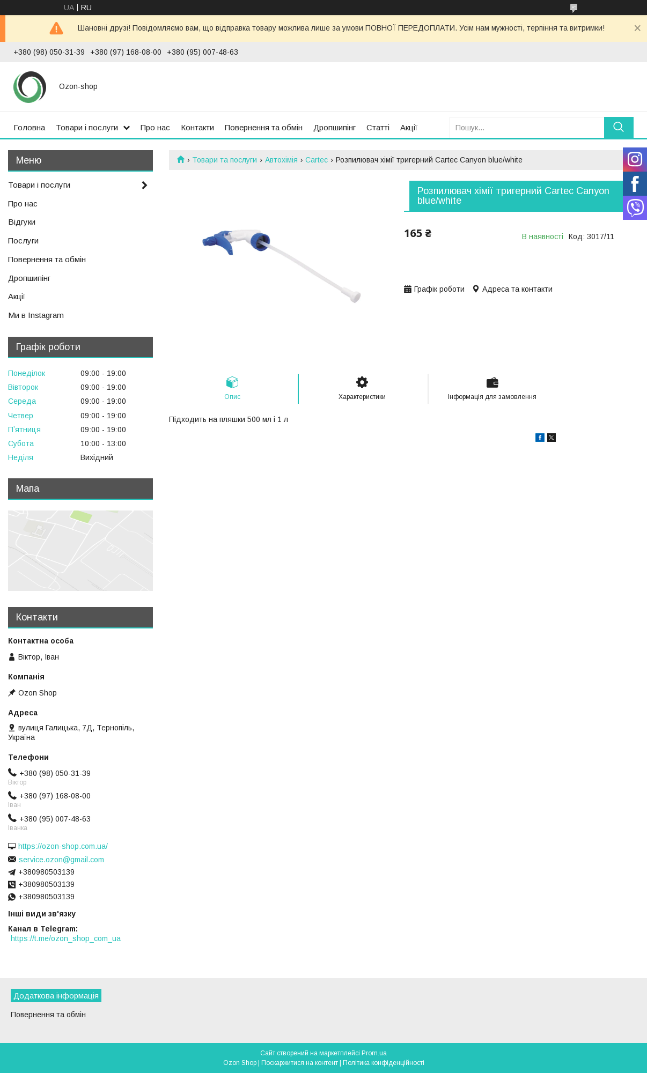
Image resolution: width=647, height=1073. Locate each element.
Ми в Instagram (36, 315)
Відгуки (21, 221)
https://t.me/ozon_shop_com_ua (66, 938)
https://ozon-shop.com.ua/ (63, 846)
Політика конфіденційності (383, 1063)
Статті (377, 127)
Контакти (197, 127)
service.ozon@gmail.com (61, 859)
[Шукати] (619, 127)
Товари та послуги (224, 160)
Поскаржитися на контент (299, 1063)
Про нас (155, 127)
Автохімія (281, 160)
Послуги (23, 240)
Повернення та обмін (264, 127)
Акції (408, 127)
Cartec (316, 160)
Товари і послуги (87, 127)
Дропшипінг (334, 127)
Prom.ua (374, 1053)
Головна (29, 127)
